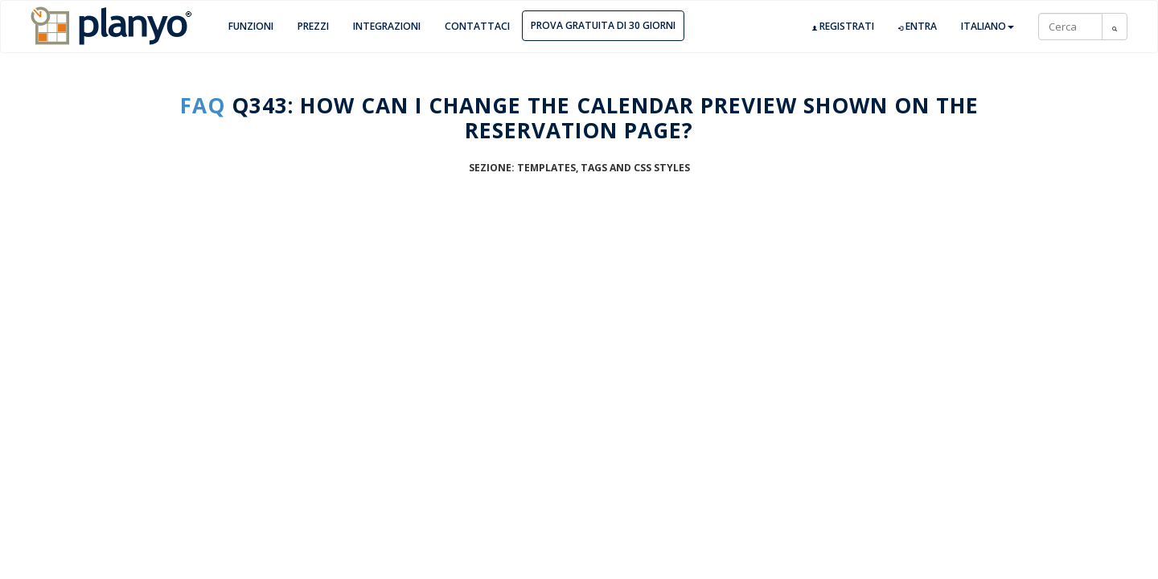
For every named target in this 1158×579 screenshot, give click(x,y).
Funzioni (250, 26)
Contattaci (477, 26)
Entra (917, 26)
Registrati (843, 26)
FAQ (202, 105)
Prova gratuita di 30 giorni (603, 25)
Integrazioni (387, 26)
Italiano (987, 26)
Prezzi (313, 26)
